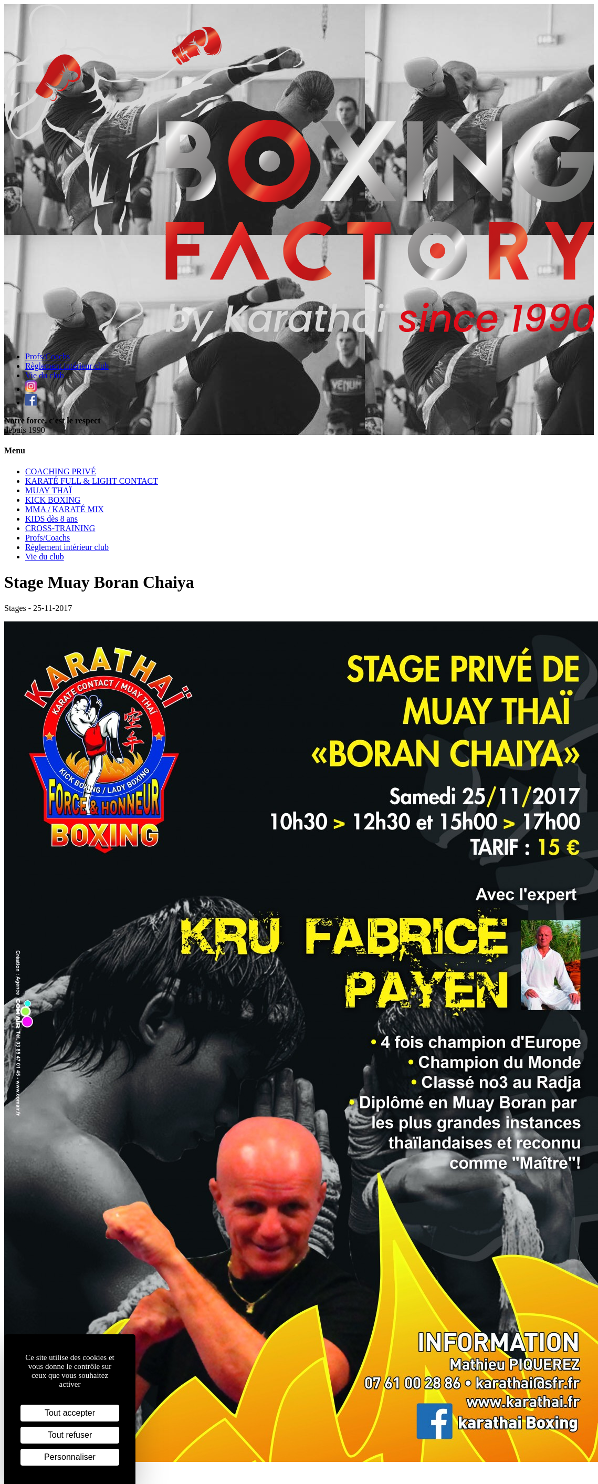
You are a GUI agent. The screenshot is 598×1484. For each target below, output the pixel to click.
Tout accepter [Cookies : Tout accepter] (70, 1412)
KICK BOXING (52, 499)
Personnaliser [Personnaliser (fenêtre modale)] (70, 1456)
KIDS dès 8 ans (51, 518)
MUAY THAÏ (48, 490)
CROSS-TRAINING (60, 528)
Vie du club (44, 375)
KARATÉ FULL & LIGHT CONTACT (91, 480)
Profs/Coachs (47, 356)
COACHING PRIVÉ (60, 471)
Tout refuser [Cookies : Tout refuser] (70, 1434)
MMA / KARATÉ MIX (64, 509)
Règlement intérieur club (67, 365)
